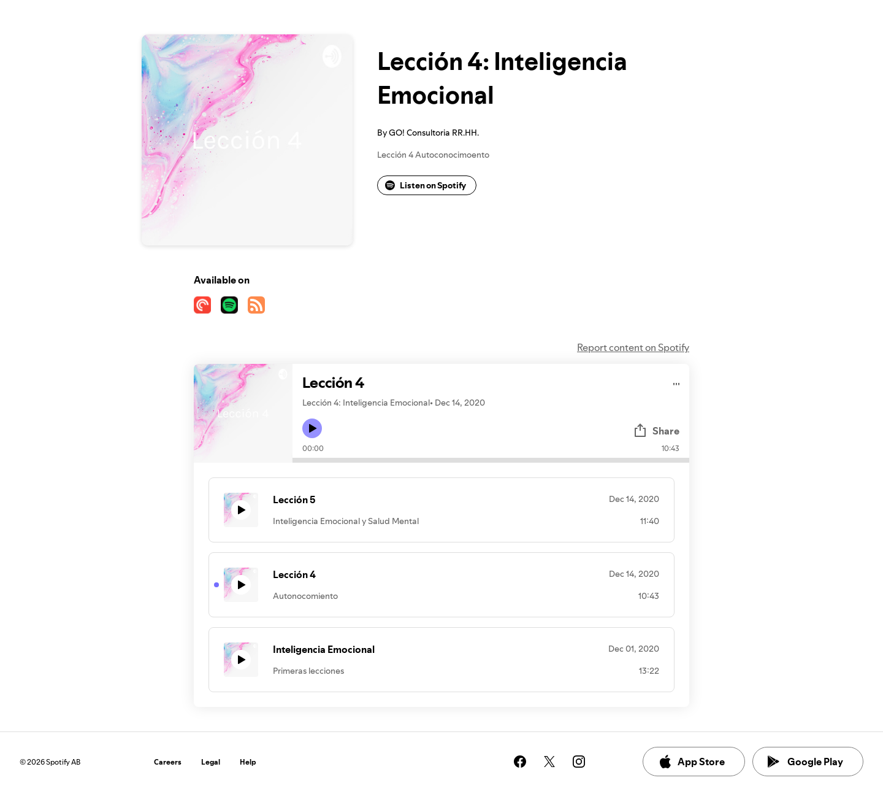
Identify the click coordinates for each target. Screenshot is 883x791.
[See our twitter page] (549, 761)
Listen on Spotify (425, 185)
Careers (168, 762)
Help (248, 762)
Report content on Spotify (633, 347)
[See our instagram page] (578, 761)
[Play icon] (312, 428)
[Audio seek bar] (490, 460)
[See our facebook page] (520, 761)
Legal (210, 762)
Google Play (805, 761)
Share (656, 430)
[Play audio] (676, 382)
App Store (691, 761)
